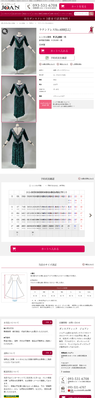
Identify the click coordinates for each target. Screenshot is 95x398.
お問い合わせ (54, 14)
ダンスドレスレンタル (8, 23)
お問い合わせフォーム (77, 337)
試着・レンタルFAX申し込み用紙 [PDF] (80, 331)
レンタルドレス (6, 14)
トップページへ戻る (65, 14)
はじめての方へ (17, 14)
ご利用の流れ (77, 64)
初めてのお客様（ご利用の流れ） (47, 367)
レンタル (22, 23)
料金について (27, 14)
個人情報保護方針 (41, 389)
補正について (64, 64)
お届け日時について (48, 64)
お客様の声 (45, 14)
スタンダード (13, 370)
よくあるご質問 (37, 14)
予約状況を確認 (59, 57)
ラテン (31, 23)
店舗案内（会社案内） (43, 382)
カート (78, 6)
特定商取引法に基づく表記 (44, 386)
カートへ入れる (59, 51)
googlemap (66, 311)
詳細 (47, 262)
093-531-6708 (78, 318)
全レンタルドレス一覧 (12, 367)
